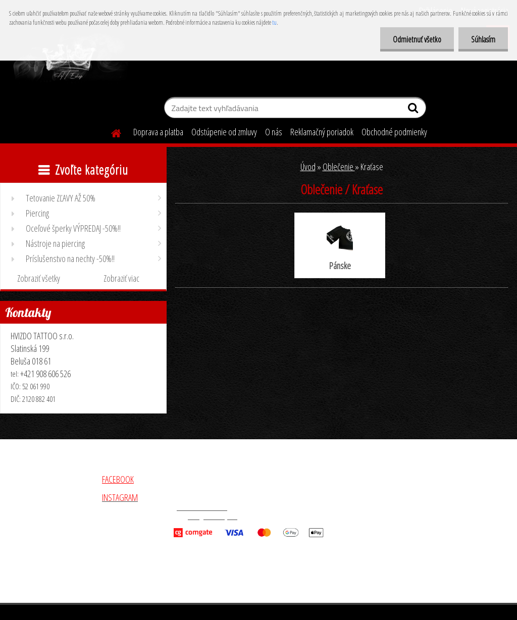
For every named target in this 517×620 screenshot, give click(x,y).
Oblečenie (339, 167)
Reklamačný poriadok (321, 132)
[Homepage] (110, 131)
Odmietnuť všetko (417, 39)
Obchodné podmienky (394, 132)
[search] (414, 110)
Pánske (340, 246)
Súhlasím (483, 39)
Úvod (308, 167)
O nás (273, 132)
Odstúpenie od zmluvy (224, 132)
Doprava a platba (158, 132)
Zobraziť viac (121, 278)
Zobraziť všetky (38, 278)
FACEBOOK (118, 479)
